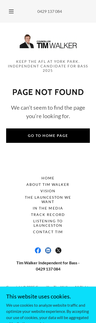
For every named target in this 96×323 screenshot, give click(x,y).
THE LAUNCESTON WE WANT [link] (48, 199)
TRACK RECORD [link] (48, 214)
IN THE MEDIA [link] (48, 208)
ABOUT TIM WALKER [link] (47, 184)
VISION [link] (48, 191)
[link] (48, 43)
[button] (11, 11)
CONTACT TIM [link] (48, 232)
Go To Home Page (48, 135)
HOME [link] (48, 178)
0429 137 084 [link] (49, 11)
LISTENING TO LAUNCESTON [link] (48, 223)
